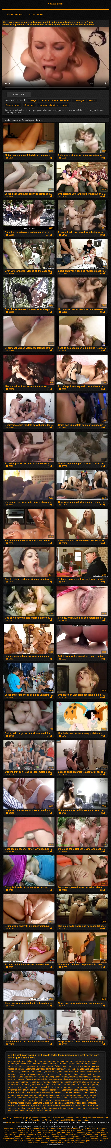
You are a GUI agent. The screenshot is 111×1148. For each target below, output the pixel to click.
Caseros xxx (31, 1131)
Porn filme (99, 1118)
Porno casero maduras (77, 1135)
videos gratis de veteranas (30, 1103)
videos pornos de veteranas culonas (58, 1108)
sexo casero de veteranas (54, 1064)
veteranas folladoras (43, 1079)
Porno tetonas (8, 1137)
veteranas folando (24, 1079)
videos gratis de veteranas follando (58, 1103)
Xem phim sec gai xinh (55, 1118)
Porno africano (78, 1143)
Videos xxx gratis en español (84, 1129)
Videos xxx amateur (22, 1139)
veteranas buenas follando (32, 1071)
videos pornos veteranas (87, 1108)
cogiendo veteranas (17, 1061)
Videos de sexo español (96, 1135)
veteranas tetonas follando (41, 1087)
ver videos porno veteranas (76, 1069)
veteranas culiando (52, 1074)
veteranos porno (33, 1092)
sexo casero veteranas (77, 1064)
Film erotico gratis (37, 1120)
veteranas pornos (90, 1084)
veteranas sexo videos (18, 1087)
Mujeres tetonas (44, 1133)
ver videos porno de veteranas (49, 1069)
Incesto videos (99, 1131)
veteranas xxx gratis (17, 1090)
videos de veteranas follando (74, 1097)
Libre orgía (79, 100)
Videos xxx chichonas (84, 1131)
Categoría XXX (36, 15)
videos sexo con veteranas (20, 1111)
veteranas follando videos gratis (57, 1082)
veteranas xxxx (54, 1090)
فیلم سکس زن (8, 1118)
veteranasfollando (70, 1090)
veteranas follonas (80, 1082)
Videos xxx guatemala (59, 1135)
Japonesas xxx (96, 1137)
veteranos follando (16, 1092)
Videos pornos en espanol (25, 1137)
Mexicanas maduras (64, 1129)
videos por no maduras (85, 1103)
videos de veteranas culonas (47, 1097)
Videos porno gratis (82, 1141)
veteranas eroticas (32, 1077)
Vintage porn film (88, 1118)
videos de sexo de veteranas (59, 1095)
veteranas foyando (27, 1084)
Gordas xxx (95, 1133)
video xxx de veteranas (52, 1092)
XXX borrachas (68, 1141)
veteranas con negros (33, 1074)
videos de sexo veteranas (84, 1095)
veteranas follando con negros (52, 105)
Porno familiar (27, 1141)
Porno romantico (37, 1139)
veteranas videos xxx (63, 1087)
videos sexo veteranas (43, 1111)
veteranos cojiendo (87, 1090)
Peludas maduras (40, 1141)
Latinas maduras (43, 1137)
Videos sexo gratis (68, 1131)
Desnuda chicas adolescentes (55, 100)
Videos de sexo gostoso (79, 1120)
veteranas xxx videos (36, 1090)
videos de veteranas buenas (21, 1097)
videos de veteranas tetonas (47, 1100)
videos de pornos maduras (33, 1095)
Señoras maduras (49, 1129)
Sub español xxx (64, 1143)
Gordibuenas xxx (51, 1139)
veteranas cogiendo (54, 1071)
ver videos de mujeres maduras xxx (79, 1066)
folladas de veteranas (36, 1061)
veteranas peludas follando (49, 1084)
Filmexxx (48, 1120)
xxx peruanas (20, 1131)
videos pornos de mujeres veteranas (24, 1108)
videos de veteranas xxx (71, 1100)
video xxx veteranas (73, 1092)
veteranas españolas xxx (80, 1077)
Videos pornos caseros (28, 1133)
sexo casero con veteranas (29, 1064)
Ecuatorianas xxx (54, 1141)
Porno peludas (54, 1131)
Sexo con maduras (34, 1129)
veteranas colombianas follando (78, 1071)
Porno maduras (20, 1129)
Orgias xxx (53, 1143)
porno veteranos (76, 1061)
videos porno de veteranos (20, 1105)
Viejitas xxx (8, 1129)
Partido (91, 100)
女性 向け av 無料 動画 (61, 1120)
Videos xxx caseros (98, 1141)
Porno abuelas (42, 1131)
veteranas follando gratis (31, 1082)
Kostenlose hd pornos (72, 1118)
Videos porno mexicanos (61, 1133)
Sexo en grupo (13, 105)
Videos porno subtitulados (24, 1135)
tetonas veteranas (33, 1066)
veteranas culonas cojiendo (75, 1074)
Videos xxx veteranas (90, 1139)
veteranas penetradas (72, 1084)
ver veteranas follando (52, 1066)
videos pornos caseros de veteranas (82, 1105)
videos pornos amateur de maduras (49, 1105)
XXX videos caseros (58, 1137)
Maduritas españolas (11, 1133)
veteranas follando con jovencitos (68, 1079)
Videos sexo (16, 1141)
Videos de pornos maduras (37, 1143)
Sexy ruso (29, 105)
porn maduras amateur (57, 1061)
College (32, 100)
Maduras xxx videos (42, 1135)
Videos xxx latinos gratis (81, 1133)
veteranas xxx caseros (84, 1087)
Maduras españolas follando (70, 1139)
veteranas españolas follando (55, 1077)
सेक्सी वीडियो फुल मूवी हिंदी (22, 1118)
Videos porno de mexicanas (78, 1137)
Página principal (15, 15)
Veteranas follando (55, 4)
